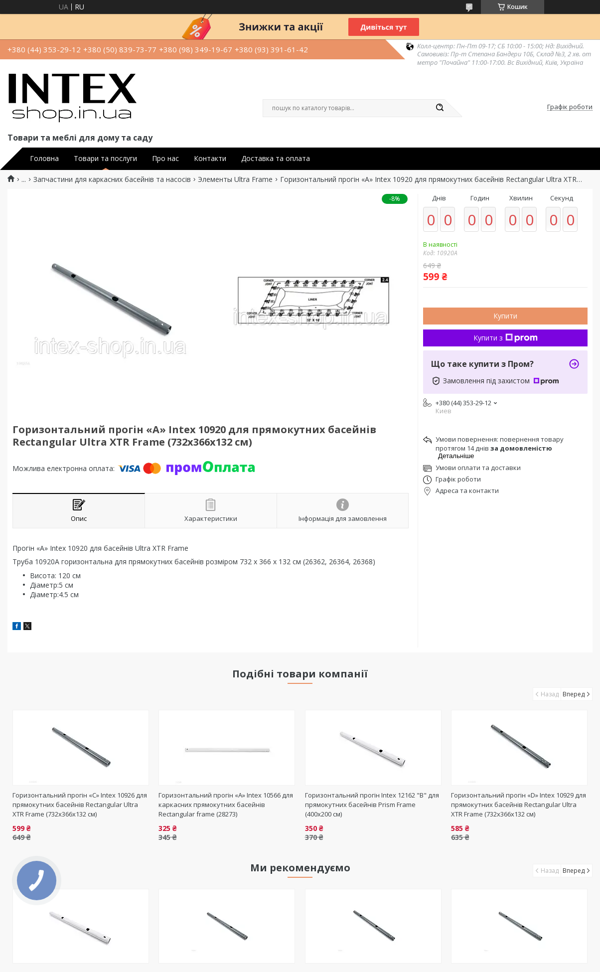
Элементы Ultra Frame (235, 179)
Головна (44, 158)
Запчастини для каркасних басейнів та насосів (112, 179)
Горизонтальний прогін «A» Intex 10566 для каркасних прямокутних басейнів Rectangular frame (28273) (225, 804)
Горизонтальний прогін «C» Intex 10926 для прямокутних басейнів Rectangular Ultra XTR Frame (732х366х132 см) (79, 804)
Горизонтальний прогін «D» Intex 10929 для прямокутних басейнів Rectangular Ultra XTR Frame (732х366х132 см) (518, 804)
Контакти (210, 158)
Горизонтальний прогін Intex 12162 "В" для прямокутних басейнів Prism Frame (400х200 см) (372, 804)
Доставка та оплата (275, 158)
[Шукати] (440, 108)
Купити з (505, 337)
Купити (505, 316)
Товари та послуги (105, 158)
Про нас (165, 158)
